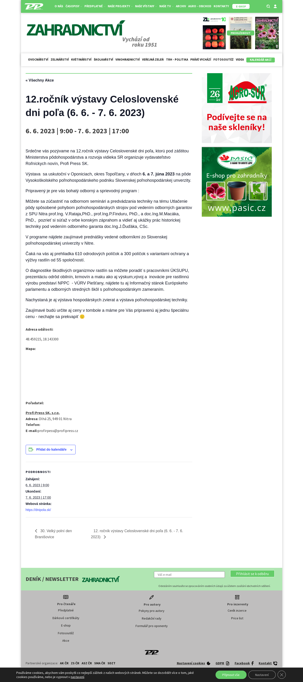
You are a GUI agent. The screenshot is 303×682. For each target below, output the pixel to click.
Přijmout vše (230, 675)
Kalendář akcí (260, 60)
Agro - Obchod (199, 6)
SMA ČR (99, 663)
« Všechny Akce (40, 80)
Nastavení (261, 675)
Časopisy (74, 6)
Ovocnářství (38, 60)
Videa (240, 60)
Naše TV (166, 6)
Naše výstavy (146, 6)
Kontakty (221, 6)
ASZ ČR (87, 663)
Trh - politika (177, 60)
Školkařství (103, 60)
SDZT (111, 663)
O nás (59, 6)
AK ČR (64, 663)
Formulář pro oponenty (152, 626)
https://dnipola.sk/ (38, 510)
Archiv (181, 6)
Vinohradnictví (127, 60)
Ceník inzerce (237, 610)
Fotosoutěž (223, 60)
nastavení (77, 677)
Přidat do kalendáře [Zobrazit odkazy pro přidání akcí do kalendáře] (51, 449)
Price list (237, 618)
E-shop (66, 625)
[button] (252, 573)
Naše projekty (120, 6)
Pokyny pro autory (151, 611)
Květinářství (81, 60)
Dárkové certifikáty (65, 618)
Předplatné (94, 6)
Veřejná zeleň (153, 60)
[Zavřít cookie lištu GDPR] (281, 675)
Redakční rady (151, 618)
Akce (65, 640)
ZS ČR (75, 663)
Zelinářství (60, 60)
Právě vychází (200, 60)
